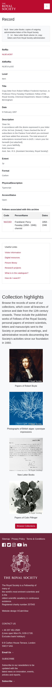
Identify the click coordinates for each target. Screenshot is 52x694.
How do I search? (12, 278)
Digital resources (12, 257)
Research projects (13, 268)
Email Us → (8, 652)
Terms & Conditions (35, 539)
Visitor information (13, 252)
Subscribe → (8, 681)
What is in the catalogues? (16, 273)
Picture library (11, 263)
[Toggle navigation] (47, 6)
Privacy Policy (18, 539)
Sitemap (6, 539)
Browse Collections (26, 526)
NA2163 (7, 222)
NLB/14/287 (7, 54)
